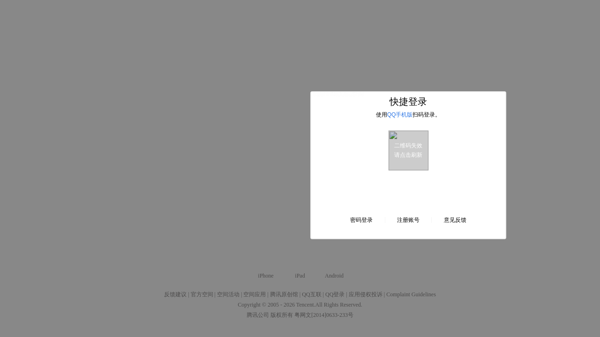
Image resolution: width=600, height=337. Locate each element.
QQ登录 (335, 294)
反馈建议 (175, 294)
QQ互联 (311, 294)
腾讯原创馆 (284, 294)
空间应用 (254, 294)
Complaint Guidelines (411, 294)
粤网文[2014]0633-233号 (323, 315)
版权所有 (281, 315)
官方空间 (202, 294)
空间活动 (228, 294)
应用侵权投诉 (365, 294)
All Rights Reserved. (338, 304)
